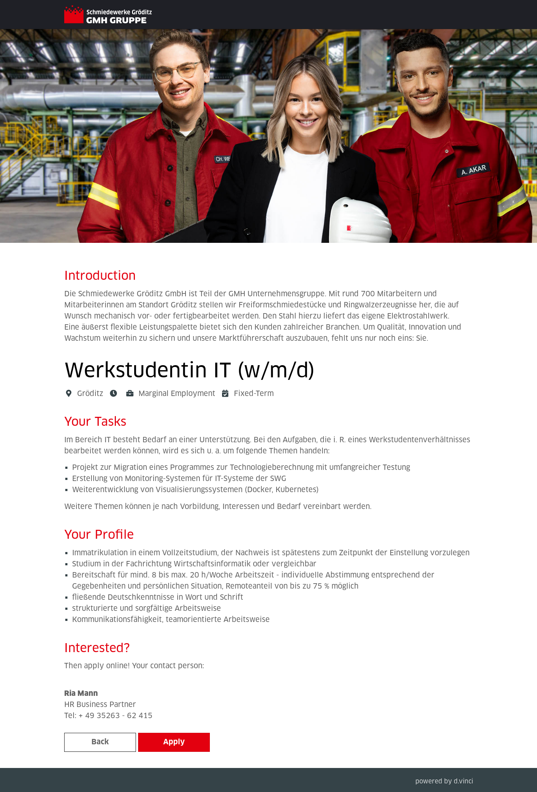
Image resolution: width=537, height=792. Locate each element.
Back (100, 742)
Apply (174, 742)
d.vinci (463, 782)
